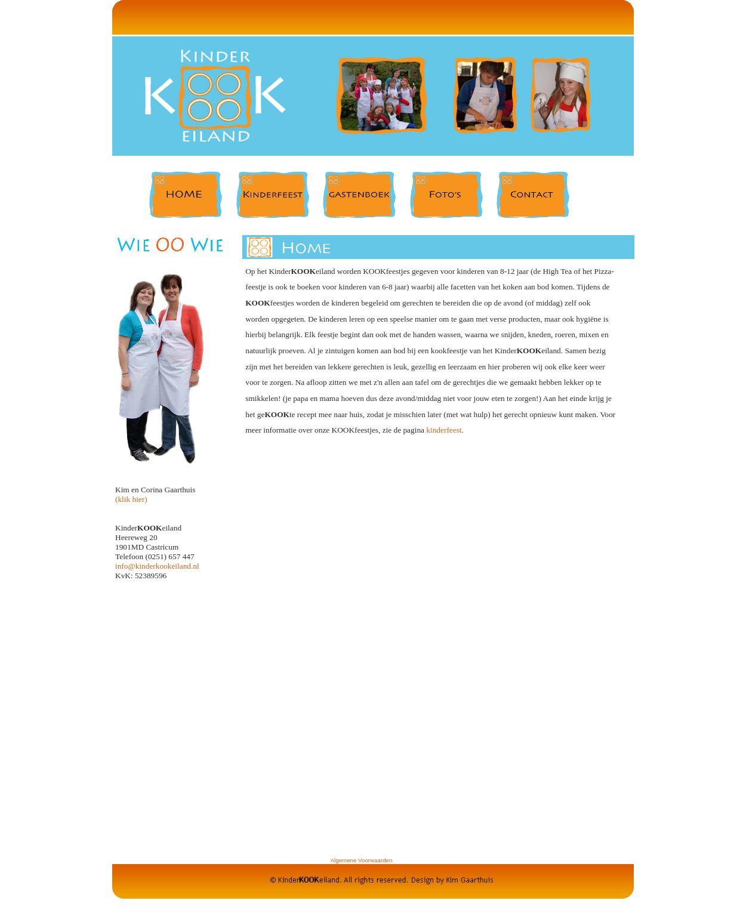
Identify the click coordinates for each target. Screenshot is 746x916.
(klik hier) (131, 499)
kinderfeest (443, 429)
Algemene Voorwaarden (362, 860)
